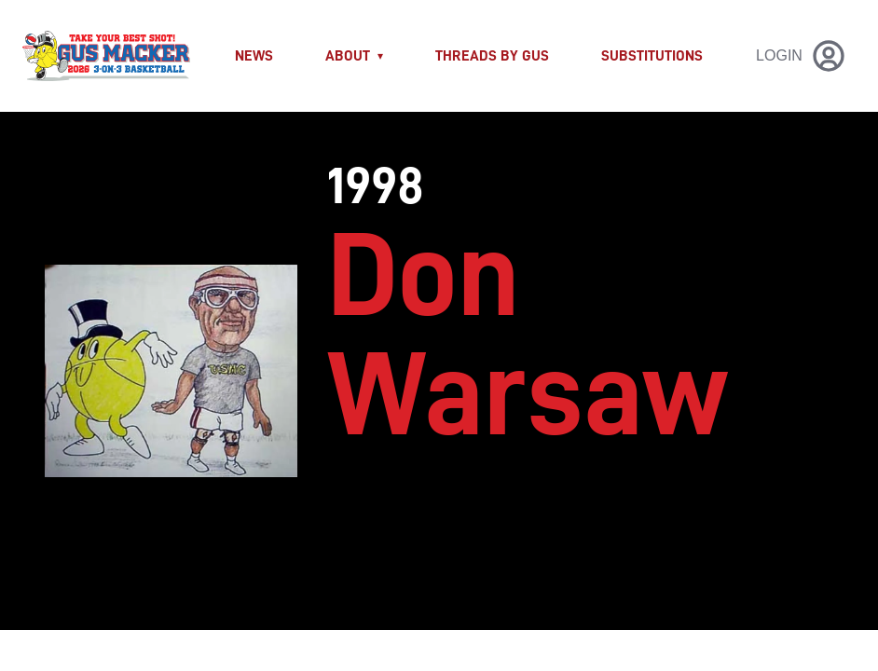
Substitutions (652, 55)
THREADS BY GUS (492, 55)
